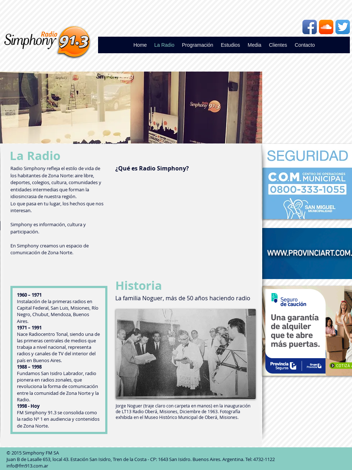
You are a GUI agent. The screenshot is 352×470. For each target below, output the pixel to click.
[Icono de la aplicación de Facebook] (309, 27)
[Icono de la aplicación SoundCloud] (326, 27)
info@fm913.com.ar (27, 465)
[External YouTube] (184, 218)
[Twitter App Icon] (342, 27)
